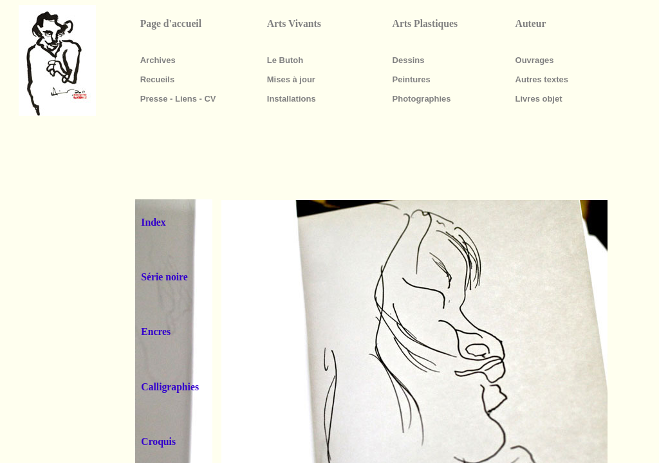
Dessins (409, 60)
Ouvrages (534, 60)
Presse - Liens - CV (178, 99)
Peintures (412, 79)
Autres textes (541, 79)
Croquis (158, 441)
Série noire (164, 276)
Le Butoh (285, 60)
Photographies (422, 99)
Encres (156, 331)
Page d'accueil (170, 23)
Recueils (157, 79)
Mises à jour (291, 79)
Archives (158, 60)
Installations (291, 99)
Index (153, 222)
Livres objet (538, 99)
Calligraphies (170, 386)
